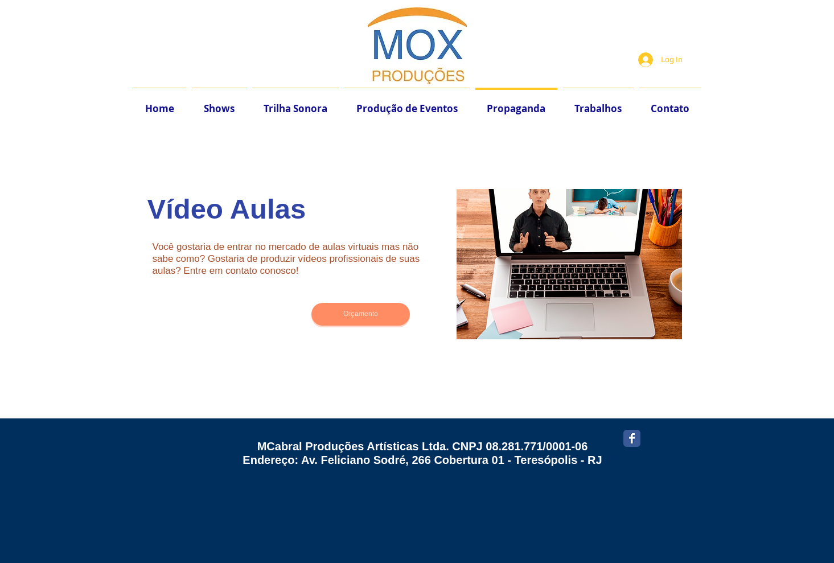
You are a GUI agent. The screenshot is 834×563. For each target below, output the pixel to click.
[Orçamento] (360, 314)
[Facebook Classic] (631, 438)
